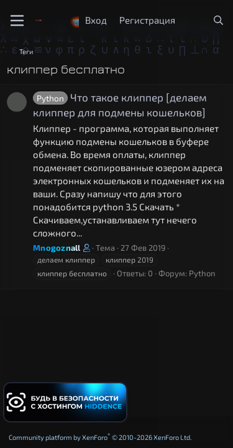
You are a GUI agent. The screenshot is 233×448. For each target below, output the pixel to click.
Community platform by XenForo (100, 437)
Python (202, 273)
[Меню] (17, 20)
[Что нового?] (193, 20)
